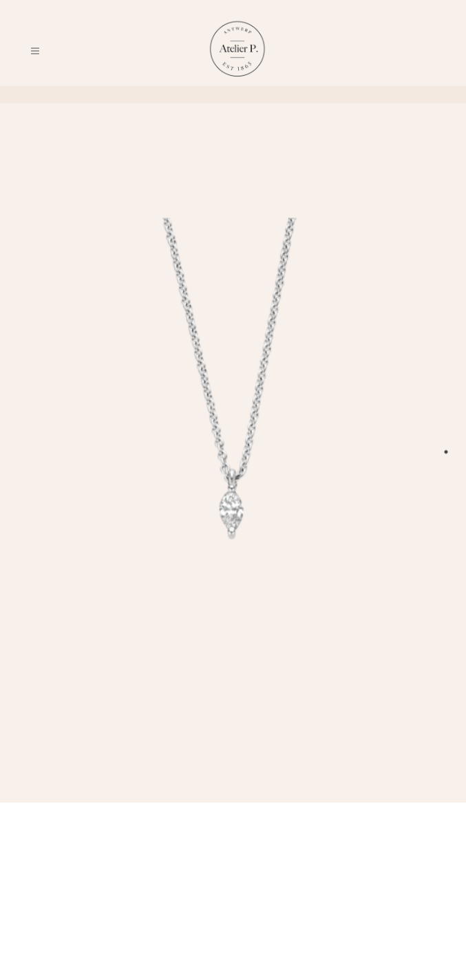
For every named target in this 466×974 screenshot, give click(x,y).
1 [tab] (446, 451)
